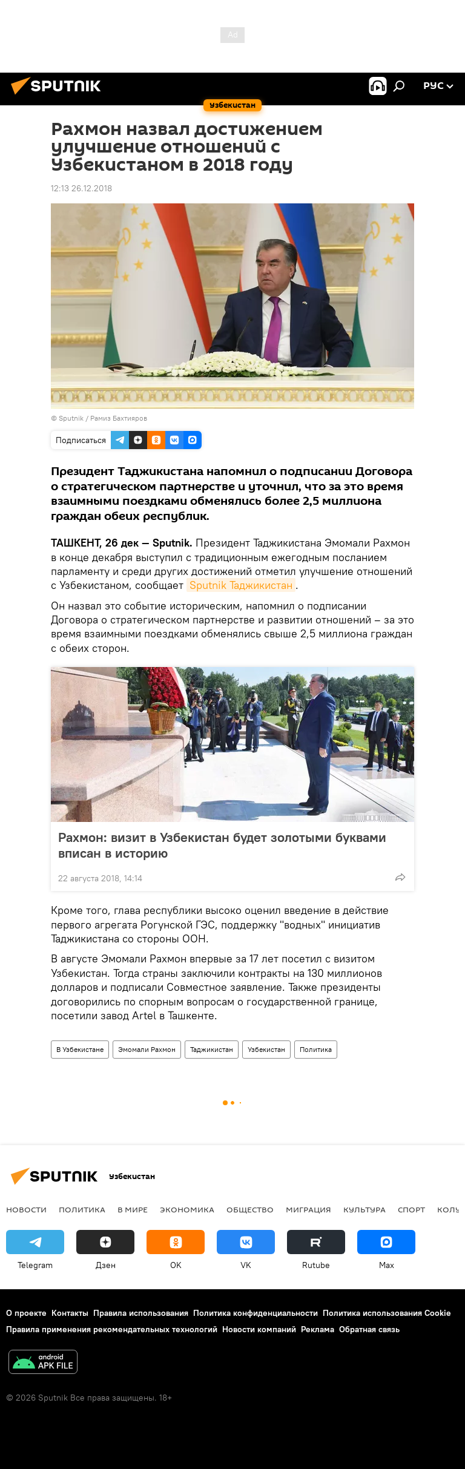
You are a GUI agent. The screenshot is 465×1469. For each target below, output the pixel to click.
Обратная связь (369, 1329)
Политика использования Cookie (387, 1312)
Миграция (308, 1209)
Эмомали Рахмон (147, 1049)
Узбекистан (266, 1049)
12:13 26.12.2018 (81, 188)
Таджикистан (211, 1049)
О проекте (26, 1312)
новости (26, 1209)
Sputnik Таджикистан (241, 585)
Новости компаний (259, 1329)
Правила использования (140, 1312)
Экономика (187, 1209)
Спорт (411, 1209)
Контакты (69, 1312)
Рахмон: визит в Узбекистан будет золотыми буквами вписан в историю (222, 845)
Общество (250, 1209)
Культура (364, 1209)
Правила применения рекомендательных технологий (111, 1329)
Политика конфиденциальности (255, 1312)
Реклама (317, 1329)
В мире (132, 1209)
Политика (316, 1049)
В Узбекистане (80, 1049)
